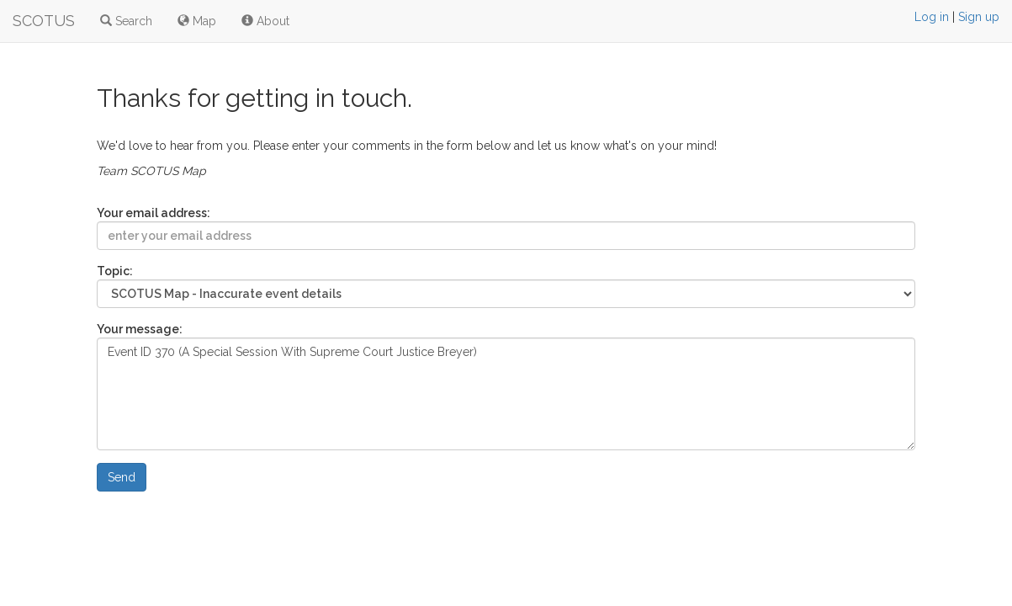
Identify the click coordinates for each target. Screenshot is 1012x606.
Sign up (978, 17)
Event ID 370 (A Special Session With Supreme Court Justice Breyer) (506, 394)
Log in (931, 17)
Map (196, 21)
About (265, 21)
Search (126, 21)
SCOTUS (44, 20)
